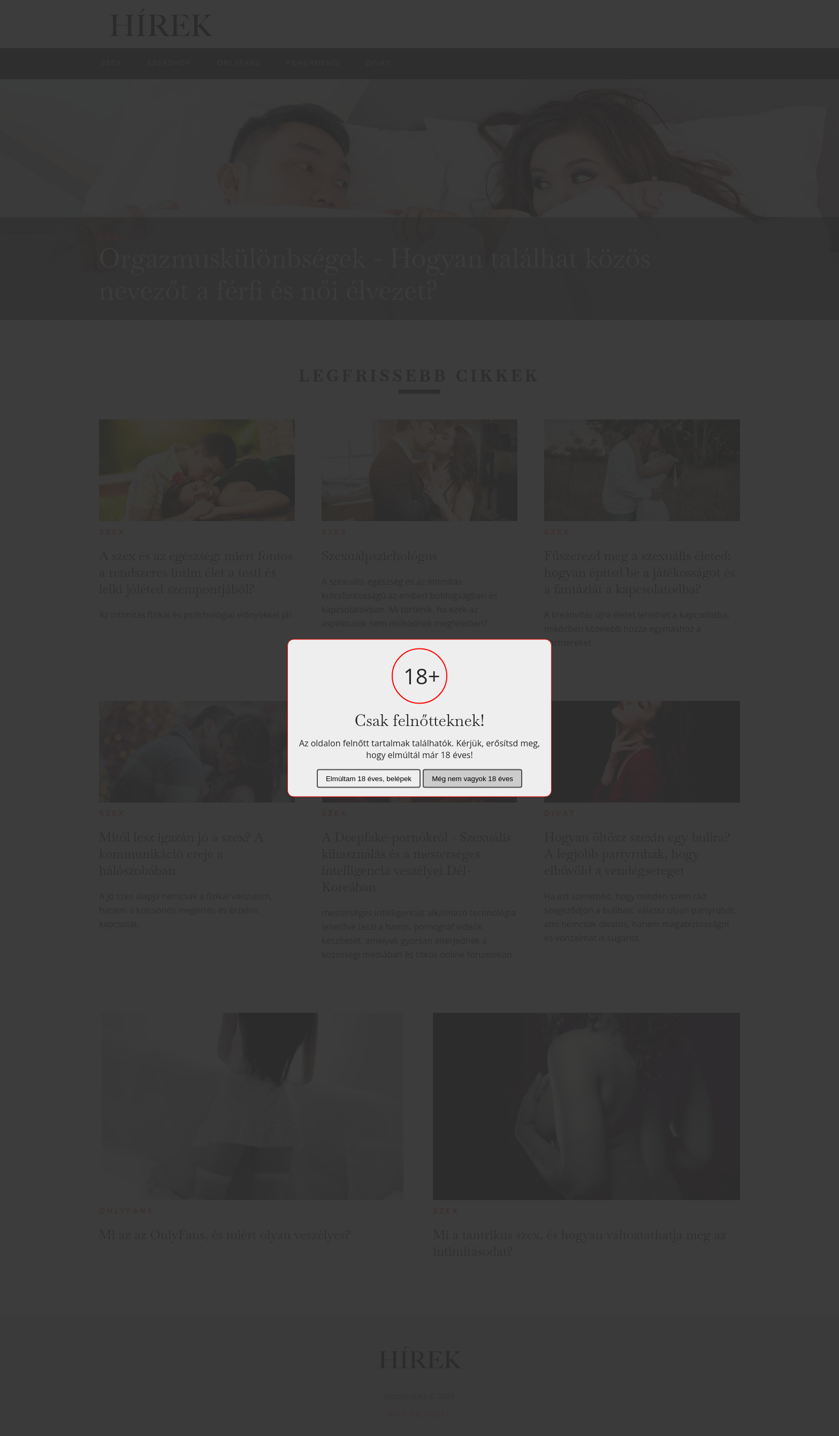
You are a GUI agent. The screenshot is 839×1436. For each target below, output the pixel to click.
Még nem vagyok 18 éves (472, 779)
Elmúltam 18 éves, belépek (368, 779)
